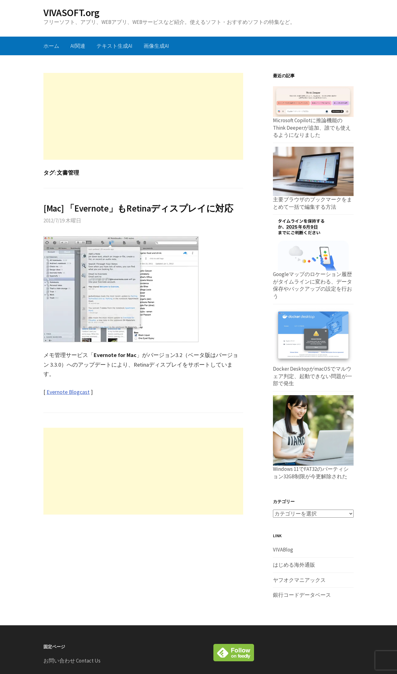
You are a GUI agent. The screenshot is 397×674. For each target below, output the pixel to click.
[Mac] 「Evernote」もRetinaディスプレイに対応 (138, 208)
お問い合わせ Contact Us (71, 660)
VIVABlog (283, 549)
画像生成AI (156, 45)
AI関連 (77, 45)
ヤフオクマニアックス (299, 580)
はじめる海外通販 (294, 564)
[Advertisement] (143, 116)
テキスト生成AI (114, 45)
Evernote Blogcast (68, 391)
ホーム (51, 45)
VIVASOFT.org (71, 13)
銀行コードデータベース (302, 594)
